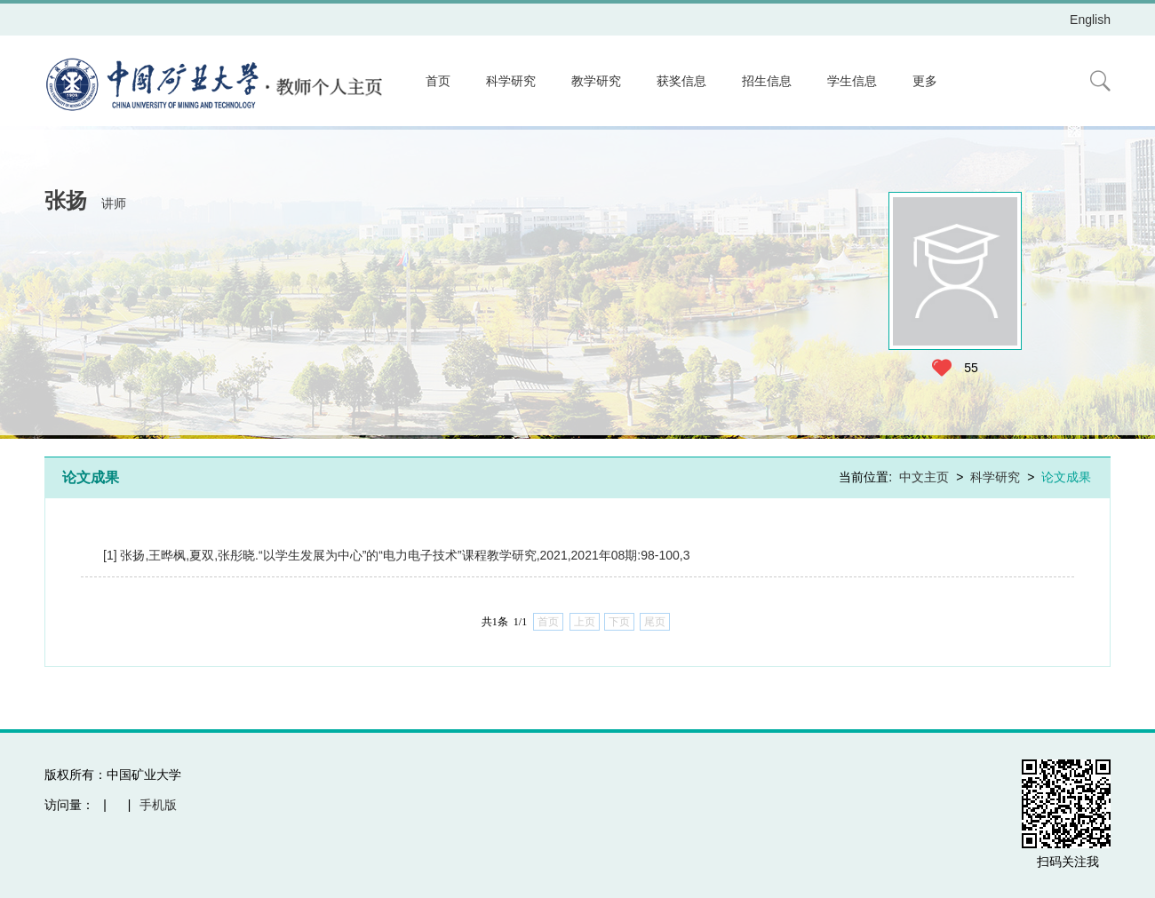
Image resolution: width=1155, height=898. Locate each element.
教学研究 (596, 81)
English (1090, 19)
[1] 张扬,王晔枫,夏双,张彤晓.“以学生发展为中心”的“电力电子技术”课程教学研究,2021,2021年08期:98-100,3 (396, 555)
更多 (924, 81)
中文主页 (924, 477)
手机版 (158, 805)
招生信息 (767, 81)
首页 (438, 81)
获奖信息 (681, 81)
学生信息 (852, 81)
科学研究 (511, 81)
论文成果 (1066, 477)
